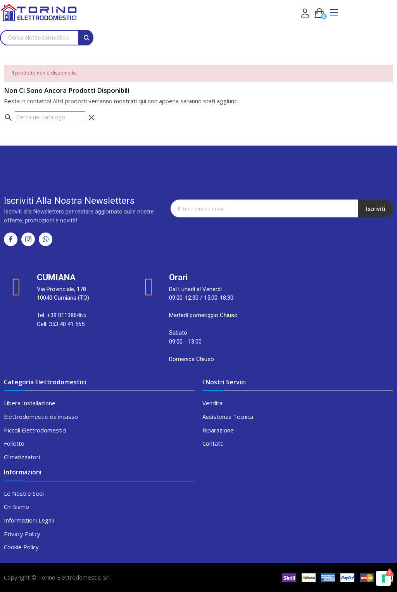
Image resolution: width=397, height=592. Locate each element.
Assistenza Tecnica (227, 416)
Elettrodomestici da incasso (41, 416)
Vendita (212, 403)
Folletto (14, 443)
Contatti (213, 443)
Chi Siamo (16, 506)
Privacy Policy (22, 534)
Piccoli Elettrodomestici (35, 430)
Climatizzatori (22, 457)
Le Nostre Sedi (24, 493)
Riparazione (218, 430)
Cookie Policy (21, 547)
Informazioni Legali (29, 520)
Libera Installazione (29, 403)
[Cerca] (50, 117)
